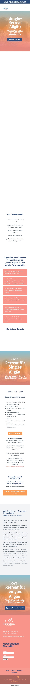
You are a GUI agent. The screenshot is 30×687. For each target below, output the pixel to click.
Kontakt (13, 670)
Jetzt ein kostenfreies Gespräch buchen (15, 492)
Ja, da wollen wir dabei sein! (15, 608)
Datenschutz (14, 672)
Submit (5, 659)
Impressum (19, 670)
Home (7, 670)
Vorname (5, 651)
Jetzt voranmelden (14, 40)
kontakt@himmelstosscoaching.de (15, 466)
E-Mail (4, 655)
